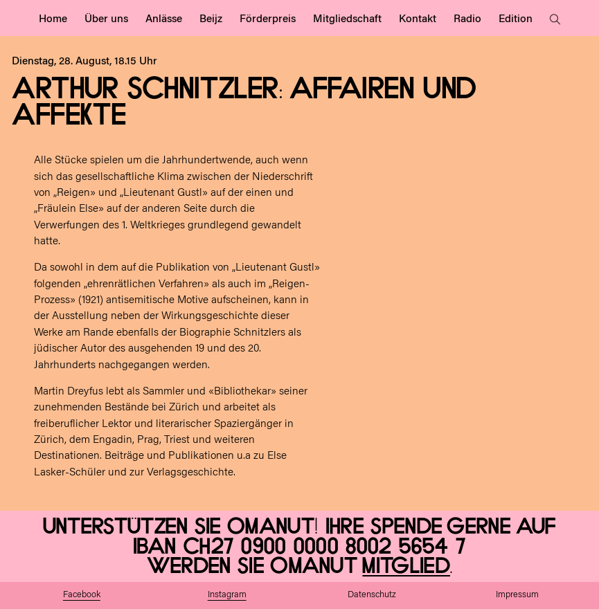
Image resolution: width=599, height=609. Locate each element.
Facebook (81, 594)
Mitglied (406, 566)
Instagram (227, 594)
